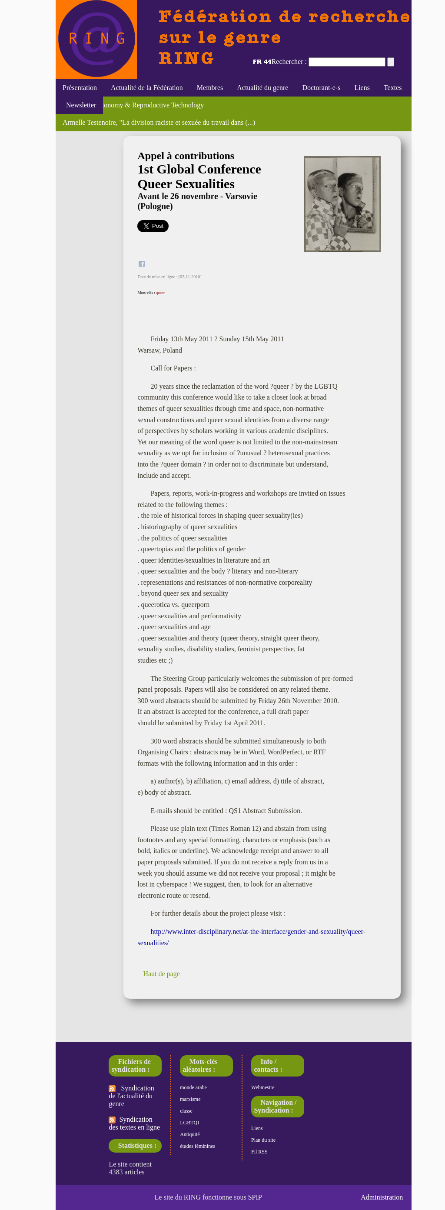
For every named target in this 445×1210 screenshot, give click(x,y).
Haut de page (161, 973)
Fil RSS (259, 1152)
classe (186, 1111)
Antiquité (189, 1134)
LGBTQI (189, 1123)
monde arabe (193, 1087)
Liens (362, 87)
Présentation (80, 87)
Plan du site (263, 1140)
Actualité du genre (262, 87)
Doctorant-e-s (321, 87)
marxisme (190, 1099)
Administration (382, 1197)
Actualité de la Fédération (147, 87)
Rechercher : (289, 61)
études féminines (197, 1146)
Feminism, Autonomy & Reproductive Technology (133, 105)
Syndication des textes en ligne (134, 1123)
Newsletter (79, 105)
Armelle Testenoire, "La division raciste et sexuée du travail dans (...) (159, 122)
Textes (393, 87)
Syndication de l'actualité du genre (131, 1095)
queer (160, 292)
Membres (210, 87)
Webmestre (263, 1087)
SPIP (255, 1197)
